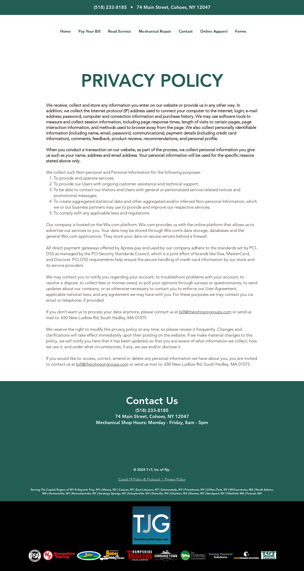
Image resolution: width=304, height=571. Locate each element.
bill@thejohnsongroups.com (205, 311)
